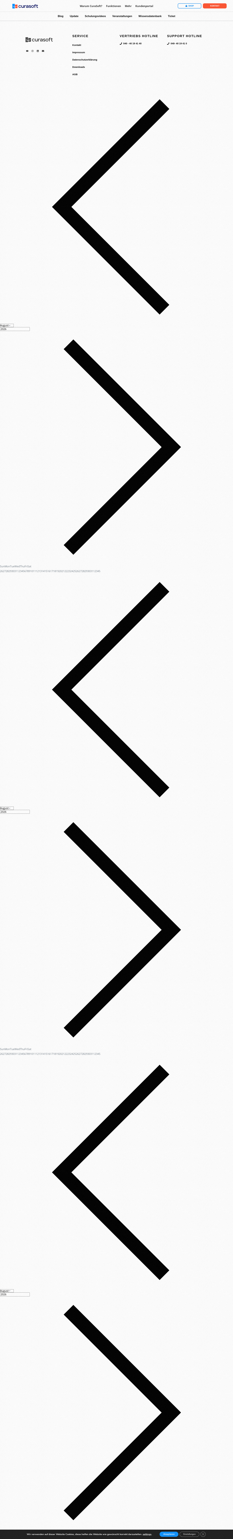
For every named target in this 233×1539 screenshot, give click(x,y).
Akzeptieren (167, 1533)
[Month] (7, 325)
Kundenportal (144, 6)
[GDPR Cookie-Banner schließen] (206, 1534)
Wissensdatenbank (149, 16)
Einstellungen (190, 1533)
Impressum (79, 52)
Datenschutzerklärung (85, 59)
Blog (61, 16)
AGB (75, 74)
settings (143, 1534)
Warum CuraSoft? (91, 6)
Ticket (171, 16)
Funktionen (113, 6)
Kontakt (77, 45)
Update (74, 16)
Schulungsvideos (95, 16)
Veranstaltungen (122, 16)
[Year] (15, 329)
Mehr (128, 6)
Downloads (79, 67)
